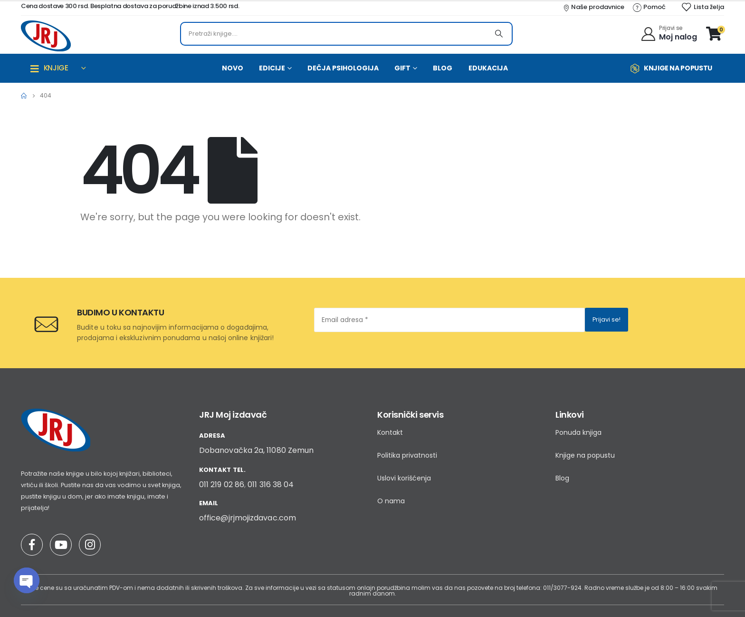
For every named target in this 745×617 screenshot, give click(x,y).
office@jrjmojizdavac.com (247, 517)
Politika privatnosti (407, 455)
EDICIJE (272, 68)
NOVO (232, 68)
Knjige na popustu (585, 455)
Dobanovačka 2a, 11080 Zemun (256, 450)
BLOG (442, 68)
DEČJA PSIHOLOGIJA (343, 68)
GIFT (402, 68)
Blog (562, 478)
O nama (391, 501)
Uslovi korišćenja (404, 478)
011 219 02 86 (221, 484)
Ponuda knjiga (578, 432)
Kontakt (390, 432)
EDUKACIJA (488, 68)
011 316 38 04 (271, 484)
